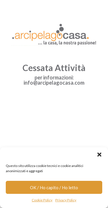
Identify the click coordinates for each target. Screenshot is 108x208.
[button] (99, 154)
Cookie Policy (42, 200)
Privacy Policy (65, 200)
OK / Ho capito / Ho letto (54, 187)
